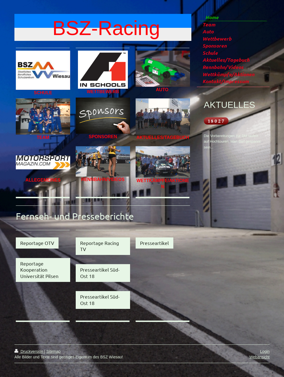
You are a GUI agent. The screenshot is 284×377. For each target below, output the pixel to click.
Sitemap (53, 351)
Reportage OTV (37, 243)
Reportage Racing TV (99, 246)
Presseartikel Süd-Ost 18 (100, 273)
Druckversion (29, 351)
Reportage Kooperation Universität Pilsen (39, 270)
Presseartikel (154, 243)
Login (265, 351)
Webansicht (259, 357)
